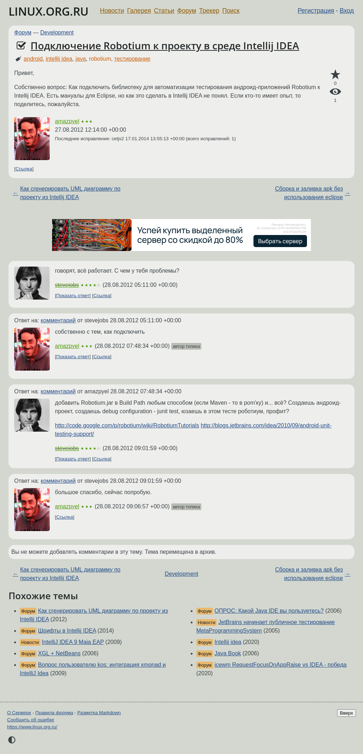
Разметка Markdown (99, 712)
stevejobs (67, 285)
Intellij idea (227, 642)
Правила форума (54, 712)
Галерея (139, 10)
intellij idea (59, 59)
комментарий (58, 320)
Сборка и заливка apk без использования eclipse (309, 193)
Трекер (209, 10)
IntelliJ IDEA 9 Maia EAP (73, 642)
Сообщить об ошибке (30, 719)
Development (57, 32)
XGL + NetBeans (59, 653)
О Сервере (19, 712)
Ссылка (24, 168)
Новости (112, 10)
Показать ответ (73, 295)
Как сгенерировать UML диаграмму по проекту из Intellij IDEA (70, 193)
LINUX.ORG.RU (49, 11)
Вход (347, 10)
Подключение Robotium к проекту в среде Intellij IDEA (164, 45)
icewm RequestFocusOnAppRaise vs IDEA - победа (280, 665)
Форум (186, 10)
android (33, 59)
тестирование (132, 59)
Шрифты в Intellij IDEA (67, 631)
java (81, 59)
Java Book (227, 653)
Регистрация (316, 10)
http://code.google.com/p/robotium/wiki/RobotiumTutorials (127, 425)
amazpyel (67, 121)
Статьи (164, 10)
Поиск (231, 10)
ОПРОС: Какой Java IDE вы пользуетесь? (269, 611)
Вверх (346, 713)
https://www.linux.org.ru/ (32, 727)
